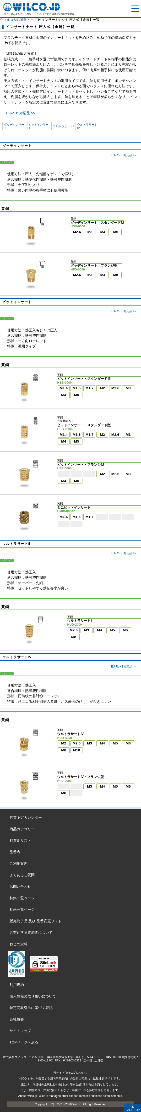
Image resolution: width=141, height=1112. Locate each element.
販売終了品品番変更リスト (36, 921)
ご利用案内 (18, 863)
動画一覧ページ (22, 909)
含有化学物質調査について (31, 932)
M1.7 (89, 388)
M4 (102, 232)
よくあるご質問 (22, 875)
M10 (76, 750)
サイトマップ (20, 1031)
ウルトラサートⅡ (63, 126)
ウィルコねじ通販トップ (18, 20)
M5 (115, 232)
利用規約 (17, 985)
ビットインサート (38, 126)
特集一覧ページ (22, 898)
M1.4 (64, 388)
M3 (89, 232)
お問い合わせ (20, 886)
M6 (125, 630)
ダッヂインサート (14, 126)
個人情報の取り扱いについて (33, 996)
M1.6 (77, 388)
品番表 (15, 852)
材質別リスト (20, 840)
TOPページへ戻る (24, 1042)
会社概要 (17, 1019)
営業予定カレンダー (26, 817)
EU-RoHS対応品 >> (19, 113)
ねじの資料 (18, 944)
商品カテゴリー (22, 829)
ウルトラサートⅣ (87, 126)
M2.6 (77, 232)
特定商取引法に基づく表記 (31, 1008)
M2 (102, 388)
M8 (73, 637)
